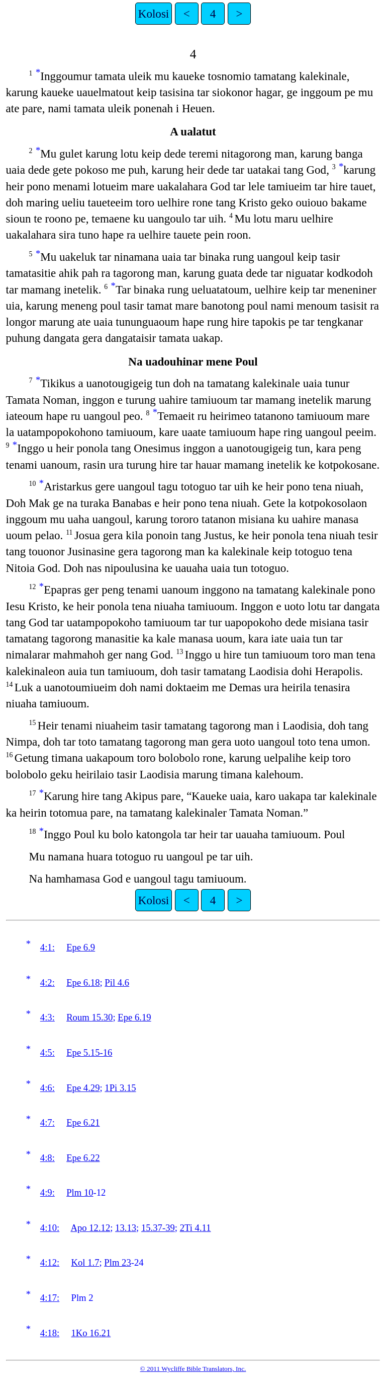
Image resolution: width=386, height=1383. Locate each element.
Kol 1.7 (85, 1262)
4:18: (49, 1333)
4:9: (47, 1192)
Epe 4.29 (83, 1087)
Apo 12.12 (90, 1227)
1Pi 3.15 (120, 1087)
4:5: (47, 1052)
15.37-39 (158, 1227)
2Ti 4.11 (195, 1227)
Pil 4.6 (117, 982)
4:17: (49, 1297)
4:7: (47, 1122)
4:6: (47, 1087)
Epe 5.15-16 (89, 1052)
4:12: (49, 1262)
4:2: (47, 982)
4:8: (47, 1157)
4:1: (47, 947)
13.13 (125, 1227)
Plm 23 (117, 1262)
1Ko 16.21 (91, 1333)
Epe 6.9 (80, 947)
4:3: (47, 1017)
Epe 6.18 (83, 982)
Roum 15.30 (89, 1017)
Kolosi (153, 13)
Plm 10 (79, 1192)
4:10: (49, 1227)
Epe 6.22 (83, 1157)
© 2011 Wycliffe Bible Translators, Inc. (193, 1368)
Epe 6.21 (83, 1122)
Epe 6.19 (134, 1017)
